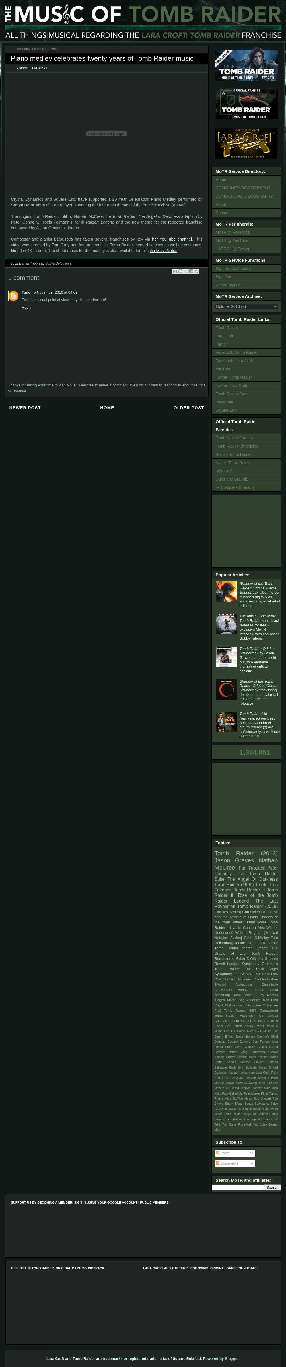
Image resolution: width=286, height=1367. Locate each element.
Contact (222, 212)
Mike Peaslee (268, 1083)
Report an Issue (230, 285)
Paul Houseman (241, 979)
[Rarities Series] (228, 912)
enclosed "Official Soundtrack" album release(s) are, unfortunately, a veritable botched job (260, 725)
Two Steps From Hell (236, 1124)
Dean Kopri (242, 995)
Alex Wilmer (268, 927)
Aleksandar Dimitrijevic (257, 984)
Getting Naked (267, 1046)
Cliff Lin (229, 1031)
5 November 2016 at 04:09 (55, 292)
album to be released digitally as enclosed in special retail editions (260, 594)
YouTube (223, 369)
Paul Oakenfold (232, 1093)
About (221, 204)
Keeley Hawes (237, 1072)
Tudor (27, 292)
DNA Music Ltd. (266, 1031)
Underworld (224, 933)
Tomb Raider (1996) (234, 884)
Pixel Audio (262, 979)
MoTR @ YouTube (232, 240)
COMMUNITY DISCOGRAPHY (243, 188)
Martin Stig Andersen (244, 1000)
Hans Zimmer (258, 1057)
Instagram (224, 402)
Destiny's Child (267, 1036)
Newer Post (25, 407)
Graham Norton (226, 1052)
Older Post (189, 407)
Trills (218, 1124)
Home (107, 407)
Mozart (257, 1088)
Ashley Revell (254, 1026)
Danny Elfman (224, 1036)
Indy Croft (224, 471)
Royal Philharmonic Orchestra (238, 1005)
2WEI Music (233, 1026)
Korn (252, 1072)
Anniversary (223, 989)
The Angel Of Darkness (252, 879)
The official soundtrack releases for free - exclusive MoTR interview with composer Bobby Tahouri (260, 627)
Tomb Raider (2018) (257, 906)
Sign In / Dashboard (233, 268)
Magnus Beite (268, 1077)
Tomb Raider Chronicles (237, 446)
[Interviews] (242, 974)
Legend (241, 901)
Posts (223, 1153)
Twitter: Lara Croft (231, 385)
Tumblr (222, 344)
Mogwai (246, 1088)
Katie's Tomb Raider (233, 462)
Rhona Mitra (223, 1098)
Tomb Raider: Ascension (235, 1015)
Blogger (231, 1358)
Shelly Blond (234, 1103)
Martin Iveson (255, 948)
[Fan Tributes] (32, 263)
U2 (261, 1015)
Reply (26, 307)
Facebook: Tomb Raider (237, 352)
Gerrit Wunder (245, 1046)
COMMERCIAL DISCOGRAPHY (244, 196)
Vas (255, 1124)
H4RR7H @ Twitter (233, 249)
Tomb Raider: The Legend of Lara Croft (251, 1119)
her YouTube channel (172, 239)
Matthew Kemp (246, 1083)
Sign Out (223, 276)
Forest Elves (223, 1046)
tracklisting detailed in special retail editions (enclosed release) (259, 692)
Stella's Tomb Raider (234, 454)
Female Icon (269, 1041)
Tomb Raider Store (232, 394)
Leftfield (251, 1077)
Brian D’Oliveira (249, 958)
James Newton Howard (245, 1062)
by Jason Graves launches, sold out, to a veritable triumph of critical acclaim (258, 660)
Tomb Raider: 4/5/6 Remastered (251, 1010)
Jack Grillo (262, 974)
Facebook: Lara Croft (234, 360)
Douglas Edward (226, 1041)
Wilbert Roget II (249, 933)
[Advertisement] (247, 530)
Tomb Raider (227, 327)
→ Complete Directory (235, 487)
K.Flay (259, 995)
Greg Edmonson (253, 1052)
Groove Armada (236, 1057)
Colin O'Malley (256, 938)
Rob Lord (270, 1000)
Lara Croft (224, 336)
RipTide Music (242, 1098)
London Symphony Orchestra (252, 964)
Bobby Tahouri (251, 989)
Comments (227, 1163)
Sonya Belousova (58, 263)
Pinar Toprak (269, 1093)
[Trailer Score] (256, 922)
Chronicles (251, 912)
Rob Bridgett (262, 1098)
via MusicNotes (163, 250)
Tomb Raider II (249, 890)
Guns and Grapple (232, 479)
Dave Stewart (245, 1036)
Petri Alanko (252, 1093)
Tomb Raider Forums (234, 438)
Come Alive (245, 1031)
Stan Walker (229, 1108)
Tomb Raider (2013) (246, 853)
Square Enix (226, 410)
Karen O (265, 1067)
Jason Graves (234, 860)
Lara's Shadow (232, 1077)
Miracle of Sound (227, 1088)
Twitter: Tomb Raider (234, 377)
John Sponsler (247, 1067)
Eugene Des (249, 1041)
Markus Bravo (224, 1083)
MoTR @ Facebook (233, 232)
